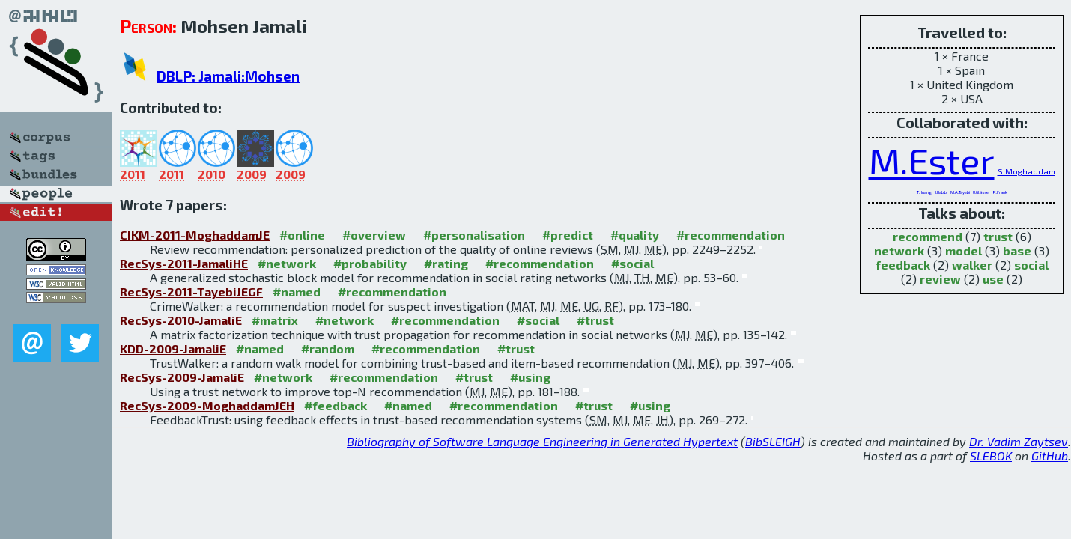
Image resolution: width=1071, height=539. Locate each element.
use (993, 279)
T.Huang (924, 192)
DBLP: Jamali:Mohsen (228, 76)
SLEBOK (991, 455)
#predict (567, 235)
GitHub (1049, 455)
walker (972, 265)
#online (302, 235)
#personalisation (474, 235)
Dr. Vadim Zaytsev (1018, 441)
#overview (374, 235)
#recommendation (730, 235)
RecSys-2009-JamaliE (182, 377)
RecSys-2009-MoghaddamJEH (207, 405)
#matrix (275, 320)
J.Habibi (941, 192)
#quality (634, 235)
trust (998, 236)
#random (327, 348)
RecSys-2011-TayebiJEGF (191, 291)
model (963, 250)
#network (287, 263)
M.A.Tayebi (960, 192)
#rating (446, 263)
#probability (370, 263)
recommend (927, 236)
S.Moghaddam (1026, 171)
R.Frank (1000, 192)
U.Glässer (981, 192)
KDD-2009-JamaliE (173, 348)
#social (632, 263)
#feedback (335, 405)
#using (530, 377)
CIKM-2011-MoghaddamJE (195, 235)
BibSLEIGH (773, 441)
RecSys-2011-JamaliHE (184, 263)
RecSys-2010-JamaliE (181, 320)
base (1017, 250)
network (899, 250)
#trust (595, 320)
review (940, 279)
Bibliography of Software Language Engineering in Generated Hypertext (542, 441)
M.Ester (932, 160)
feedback (903, 265)
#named (297, 291)
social (1031, 265)
